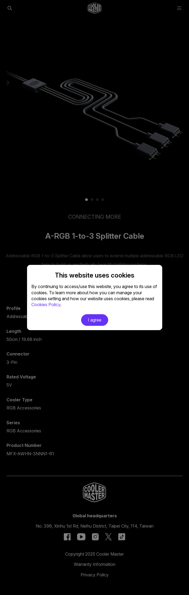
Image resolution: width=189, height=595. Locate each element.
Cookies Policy (45, 304)
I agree (94, 320)
